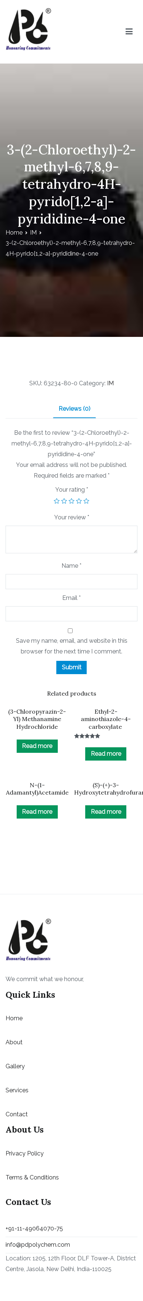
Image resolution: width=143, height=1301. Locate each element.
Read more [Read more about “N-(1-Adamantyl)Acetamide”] (37, 811)
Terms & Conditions (32, 1177)
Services (17, 1090)
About (14, 1042)
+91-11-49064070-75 (34, 1228)
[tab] (74, 409)
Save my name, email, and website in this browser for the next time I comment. (71, 646)
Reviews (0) (74, 408)
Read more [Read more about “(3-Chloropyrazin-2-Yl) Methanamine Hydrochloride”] (37, 745)
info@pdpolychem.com (38, 1244)
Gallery (15, 1066)
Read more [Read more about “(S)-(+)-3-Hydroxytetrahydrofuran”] (106, 811)
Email (71, 597)
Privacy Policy (25, 1153)
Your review (71, 517)
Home (14, 232)
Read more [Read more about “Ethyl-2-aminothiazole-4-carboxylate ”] (106, 753)
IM (33, 232)
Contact (17, 1114)
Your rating (71, 489)
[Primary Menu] (129, 32)
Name (71, 565)
